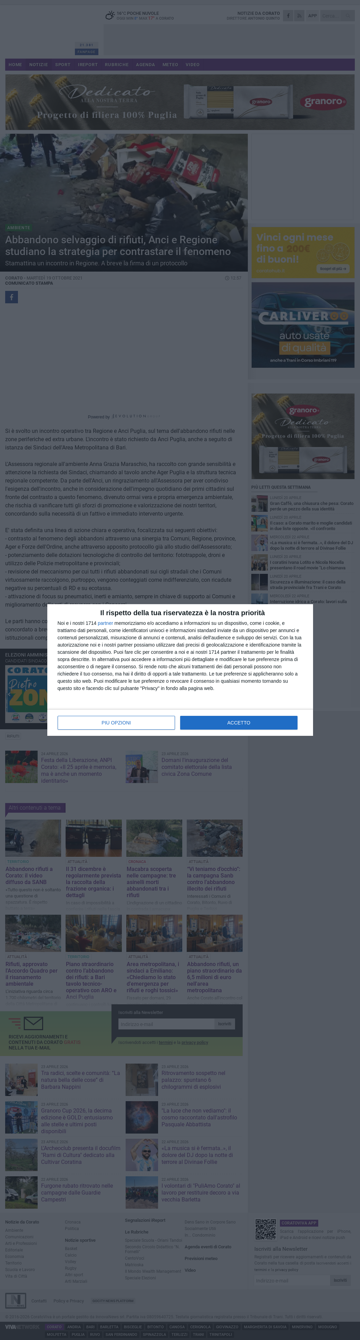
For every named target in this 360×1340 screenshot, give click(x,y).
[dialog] (180, 670)
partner (105, 623)
